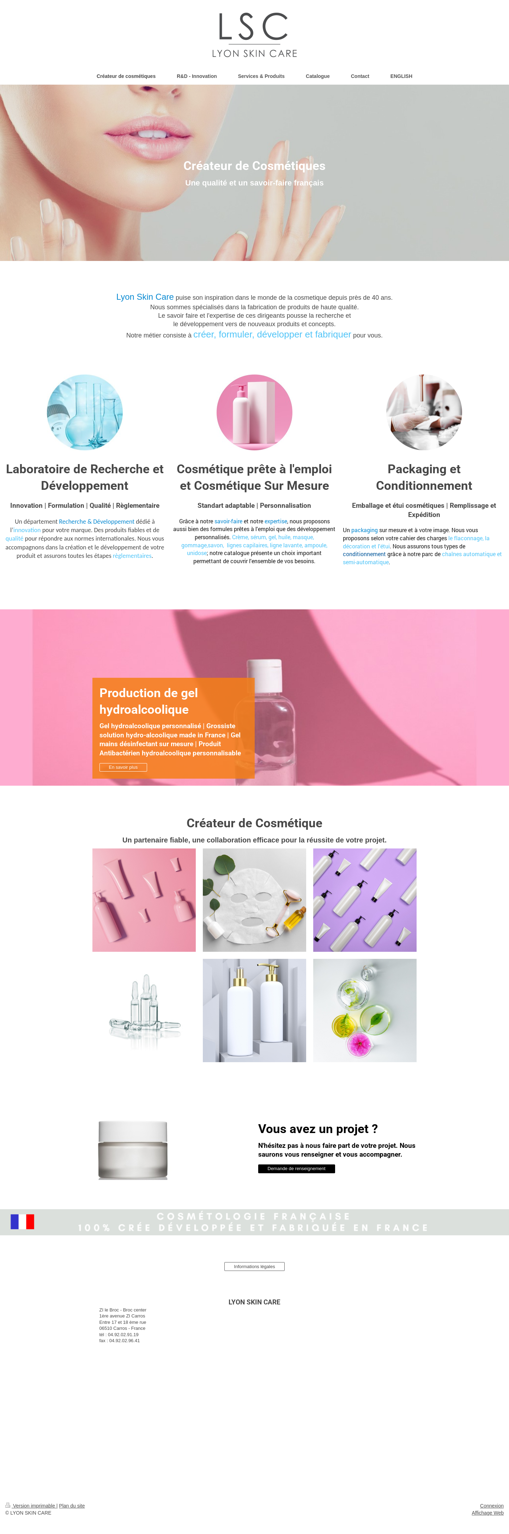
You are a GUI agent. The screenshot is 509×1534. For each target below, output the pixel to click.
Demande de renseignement (297, 1168)
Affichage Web (488, 1513)
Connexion (492, 1506)
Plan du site (72, 1506)
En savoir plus (123, 767)
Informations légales (254, 1266)
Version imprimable (30, 1506)
